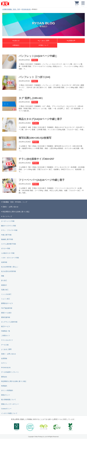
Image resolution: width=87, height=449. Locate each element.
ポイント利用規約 (7, 390)
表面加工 (4, 285)
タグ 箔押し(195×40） (31, 98)
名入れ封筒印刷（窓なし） (10, 267)
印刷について (44, 45)
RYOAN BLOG (26, 9)
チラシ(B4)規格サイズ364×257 (36, 158)
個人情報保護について (8, 399)
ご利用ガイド (5, 335)
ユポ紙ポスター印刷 (7, 253)
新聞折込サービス (7, 303)
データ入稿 (4, 345)
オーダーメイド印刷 (7, 221)
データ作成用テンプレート (10, 372)
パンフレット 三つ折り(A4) (34, 77)
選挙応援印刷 (5, 317)
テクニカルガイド (7, 340)
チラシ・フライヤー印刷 (9, 230)
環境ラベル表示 (6, 313)
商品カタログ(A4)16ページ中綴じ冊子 (40, 119)
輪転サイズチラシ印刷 (8, 226)
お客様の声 (71, 40)
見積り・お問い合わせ (8, 354)
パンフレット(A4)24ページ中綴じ (38, 56)
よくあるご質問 (44, 40)
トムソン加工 (5, 299)
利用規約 (4, 386)
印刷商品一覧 (5, 331)
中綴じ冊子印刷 (6, 235)
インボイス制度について (9, 413)
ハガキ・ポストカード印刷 (10, 258)
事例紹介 (16, 45)
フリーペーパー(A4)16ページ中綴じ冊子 (42, 180)
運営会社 (4, 377)
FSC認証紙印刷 (6, 308)
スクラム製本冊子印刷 (8, 244)
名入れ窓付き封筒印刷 (8, 271)
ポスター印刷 (5, 248)
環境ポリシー (5, 395)
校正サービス (5, 326)
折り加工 (4, 280)
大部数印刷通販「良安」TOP (11, 9)
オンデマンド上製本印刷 (9, 322)
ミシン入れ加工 (6, 294)
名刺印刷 (4, 262)
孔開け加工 (4, 290)
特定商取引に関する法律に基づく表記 (13, 381)
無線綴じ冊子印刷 (7, 239)
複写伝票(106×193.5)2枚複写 (35, 137)
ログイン (4, 363)
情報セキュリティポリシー (10, 404)
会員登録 (4, 358)
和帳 (2, 276)
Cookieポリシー (6, 408)
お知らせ (16, 40)
